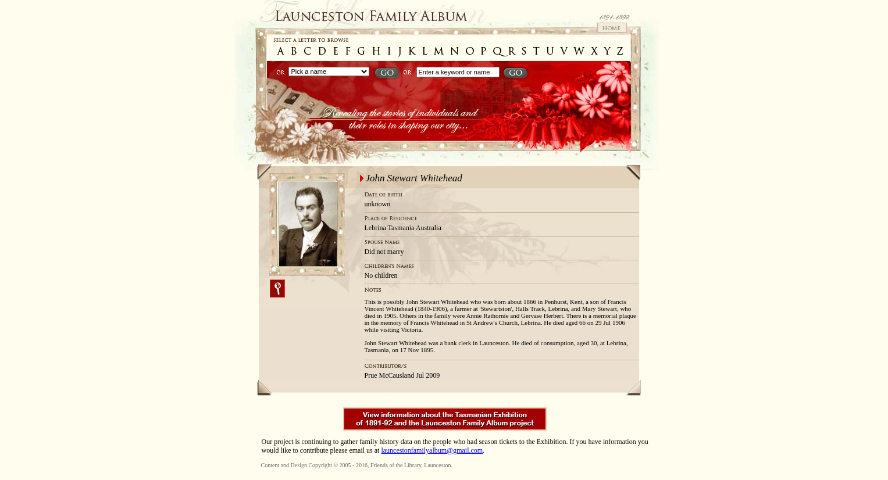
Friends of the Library (395, 465)
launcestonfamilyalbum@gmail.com (432, 450)
